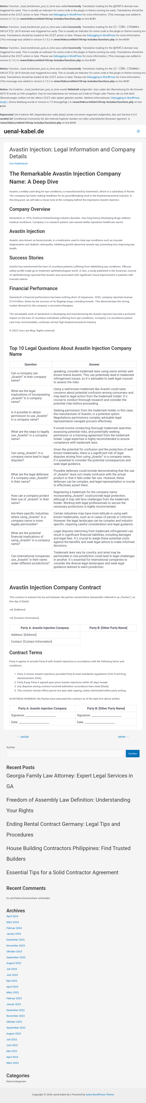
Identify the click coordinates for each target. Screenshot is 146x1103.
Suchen (10, 747)
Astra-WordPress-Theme (100, 1094)
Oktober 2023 (14, 951)
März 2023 (12, 992)
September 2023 (15, 957)
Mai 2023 (11, 980)
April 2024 (12, 916)
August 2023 (13, 963)
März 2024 (12, 922)
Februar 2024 (14, 927)
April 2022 (12, 1056)
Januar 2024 (13, 933)
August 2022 (13, 1033)
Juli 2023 (11, 968)
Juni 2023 (12, 974)
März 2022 (12, 1062)
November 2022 (15, 1015)
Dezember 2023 (15, 939)
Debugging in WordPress (68, 14)
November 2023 (15, 945)
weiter (123, 736)
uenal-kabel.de (24, 131)
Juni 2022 (12, 1045)
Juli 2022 (11, 1039)
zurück (23, 736)
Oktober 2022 (14, 1021)
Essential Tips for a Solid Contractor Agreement (62, 872)
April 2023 (12, 986)
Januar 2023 (13, 1004)
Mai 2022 (11, 1051)
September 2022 (15, 1027)
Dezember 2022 (15, 1010)
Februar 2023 (14, 998)
